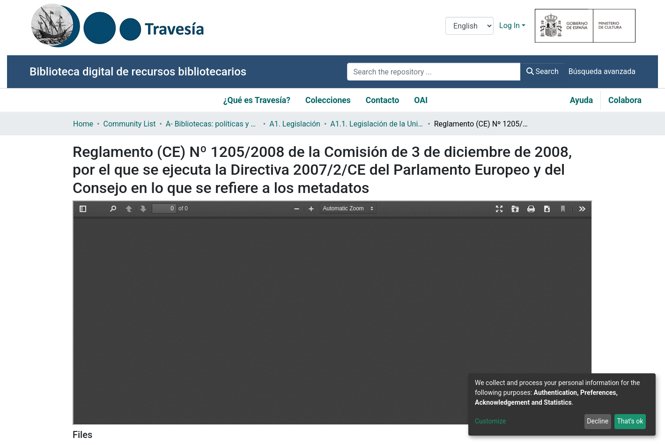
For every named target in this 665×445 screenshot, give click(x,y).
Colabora (625, 100)
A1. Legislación (294, 123)
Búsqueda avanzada (602, 71)
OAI (421, 100)
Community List (129, 123)
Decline (597, 421)
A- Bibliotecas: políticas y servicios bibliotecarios (212, 123)
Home (83, 123)
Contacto (382, 100)
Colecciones (328, 100)
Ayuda (581, 100)
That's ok (630, 421)
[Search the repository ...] (433, 72)
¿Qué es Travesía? (256, 100)
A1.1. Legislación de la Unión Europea (377, 123)
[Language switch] (469, 26)
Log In (509, 25)
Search (542, 71)
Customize (490, 421)
